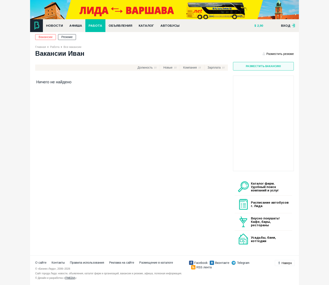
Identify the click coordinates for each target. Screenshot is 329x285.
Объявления (120, 25)
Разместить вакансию (263, 66)
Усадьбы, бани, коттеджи (263, 239)
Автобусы (169, 25)
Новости (54, 25)
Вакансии (45, 37)
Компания (190, 67)
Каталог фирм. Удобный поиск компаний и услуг (265, 187)
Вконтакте (219, 262)
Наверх (285, 263)
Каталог (146, 25)
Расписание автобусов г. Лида (270, 204)
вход (288, 25)
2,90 (259, 25)
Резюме (67, 37)
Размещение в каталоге (156, 262)
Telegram (240, 262)
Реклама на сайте (121, 262)
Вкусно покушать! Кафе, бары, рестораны (265, 222)
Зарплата (214, 67)
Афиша (75, 25)
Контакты (58, 262)
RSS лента (201, 267)
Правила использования (87, 262)
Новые (167, 67)
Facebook (198, 262)
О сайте (41, 262)
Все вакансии (72, 46)
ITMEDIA (70, 277)
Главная (40, 46)
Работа (95, 25)
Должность (145, 67)
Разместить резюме (278, 54)
